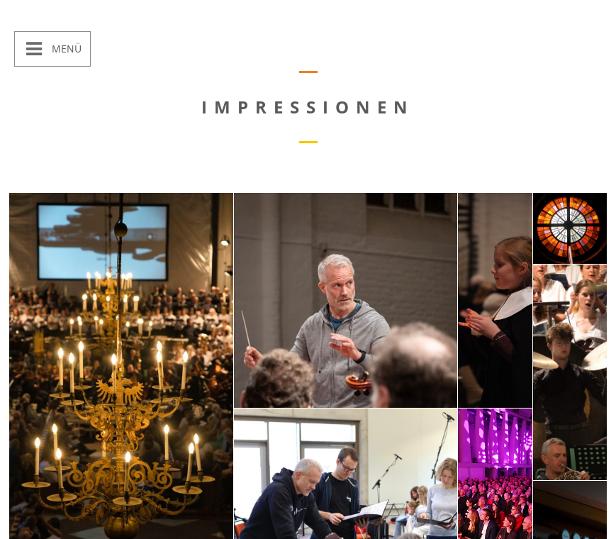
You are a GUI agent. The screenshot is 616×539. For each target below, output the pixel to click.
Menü (65, 48)
